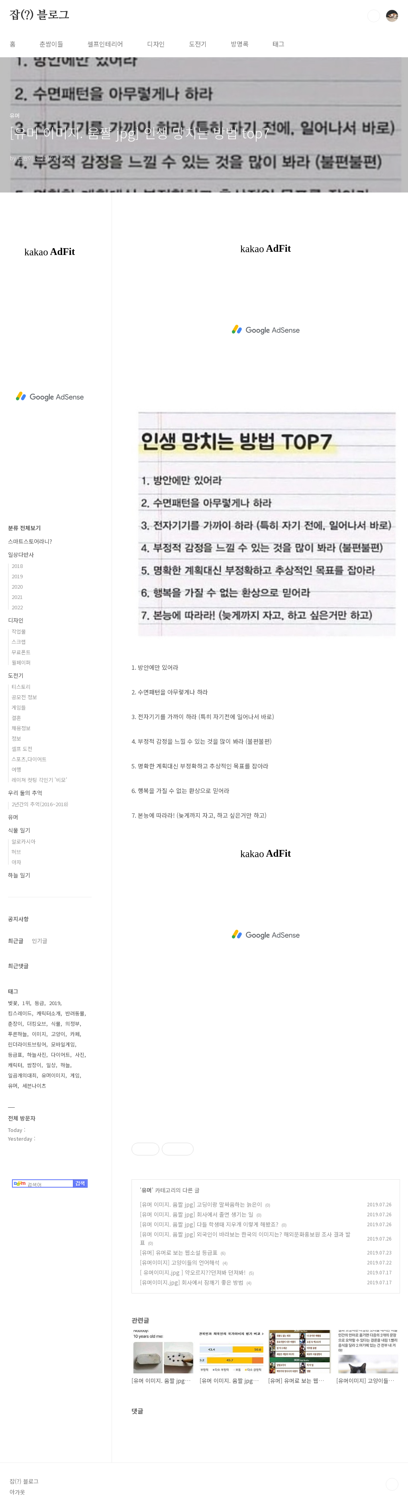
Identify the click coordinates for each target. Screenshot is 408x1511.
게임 (75, 1075)
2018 (17, 566)
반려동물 (74, 1013)
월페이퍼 (21, 662)
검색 (374, 16)
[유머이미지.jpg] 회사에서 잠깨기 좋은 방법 (191, 1282)
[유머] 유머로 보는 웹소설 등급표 (179, 1252)
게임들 (19, 707)
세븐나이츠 (34, 1085)
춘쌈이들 (51, 44)
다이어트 (60, 1054)
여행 (16, 769)
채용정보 (21, 728)
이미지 (39, 1034)
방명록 (240, 44)
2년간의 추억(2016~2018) (40, 804)
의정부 (72, 1023)
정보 (16, 738)
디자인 (156, 44)
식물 (56, 1023)
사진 (79, 1054)
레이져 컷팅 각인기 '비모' (39, 780)
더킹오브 (36, 1023)
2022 (17, 607)
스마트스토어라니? (30, 541)
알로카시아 (23, 841)
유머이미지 (53, 1075)
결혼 (16, 717)
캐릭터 (15, 1065)
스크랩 (19, 642)
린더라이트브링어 (27, 1044)
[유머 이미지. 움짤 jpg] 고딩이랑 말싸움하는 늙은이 (201, 1204)
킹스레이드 (20, 1013)
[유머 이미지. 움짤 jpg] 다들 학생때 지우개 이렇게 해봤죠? (209, 1224)
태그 (278, 44)
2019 (17, 576)
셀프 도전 (22, 749)
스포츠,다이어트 (29, 759)
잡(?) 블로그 (39, 15)
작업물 (19, 631)
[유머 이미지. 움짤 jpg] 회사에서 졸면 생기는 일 (196, 1214)
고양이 (58, 1034)
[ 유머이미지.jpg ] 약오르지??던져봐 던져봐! (193, 1272)
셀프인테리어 (105, 44)
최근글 (16, 941)
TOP (392, 1484)
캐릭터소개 (49, 1013)
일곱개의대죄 (22, 1075)
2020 (17, 586)
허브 (16, 852)
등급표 (15, 1054)
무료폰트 (21, 652)
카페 (75, 1034)
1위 (26, 1003)
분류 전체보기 (24, 528)
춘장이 (15, 1023)
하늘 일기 (19, 875)
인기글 (39, 941)
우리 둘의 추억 (25, 793)
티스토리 (21, 686)
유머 (146, 1190)
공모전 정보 (24, 697)
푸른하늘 (17, 1034)
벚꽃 (13, 1003)
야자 (16, 862)
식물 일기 (19, 830)
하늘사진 (36, 1054)
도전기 (198, 44)
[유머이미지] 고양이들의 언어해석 (180, 1262)
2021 (17, 597)
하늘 (65, 1065)
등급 (39, 1003)
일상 (51, 1065)
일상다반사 (21, 554)
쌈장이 (34, 1065)
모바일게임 (63, 1044)
